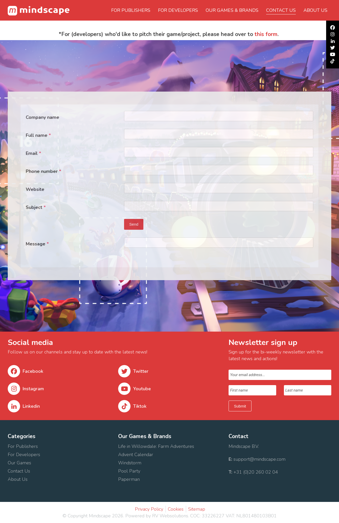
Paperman (129, 479)
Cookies (176, 509)
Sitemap (196, 509)
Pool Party (129, 471)
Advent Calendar (135, 454)
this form (266, 34)
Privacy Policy (149, 509)
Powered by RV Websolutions (156, 516)
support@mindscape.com (259, 459)
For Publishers (130, 10)
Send (133, 224)
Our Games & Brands (232, 10)
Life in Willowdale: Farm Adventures (156, 446)
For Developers (178, 10)
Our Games (19, 463)
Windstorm (130, 463)
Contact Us (19, 471)
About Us (18, 479)
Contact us (281, 10)
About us (315, 10)
